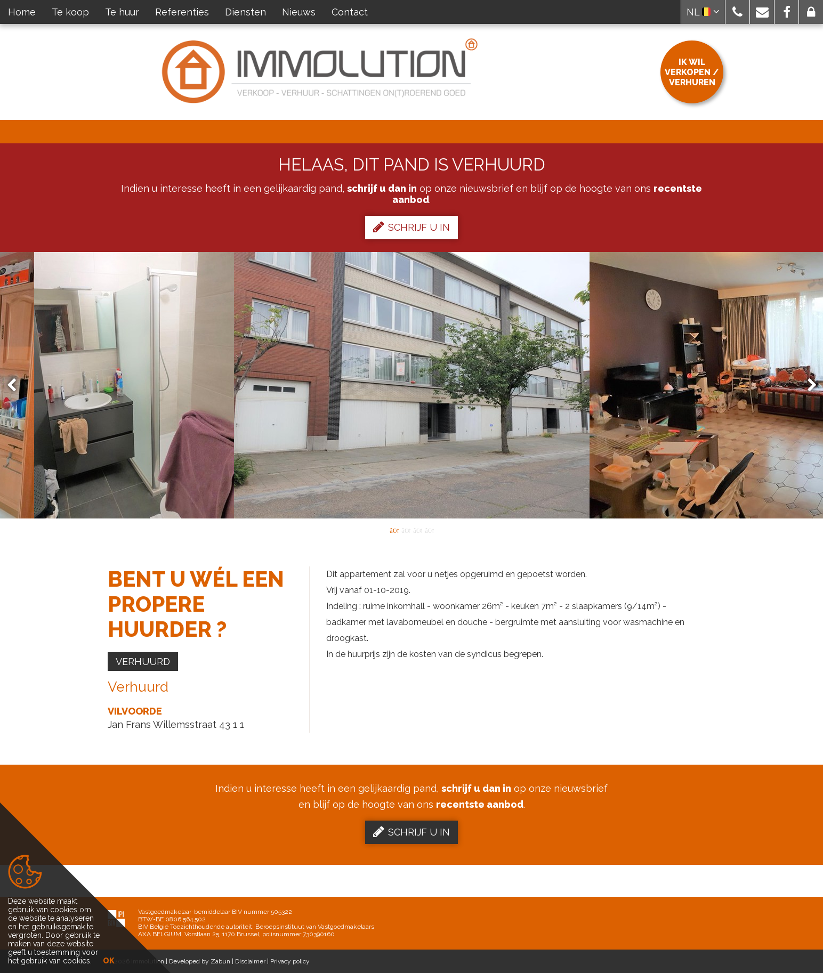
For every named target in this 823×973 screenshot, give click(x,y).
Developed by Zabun (199, 961)
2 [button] (405, 529)
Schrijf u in (411, 227)
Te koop (70, 12)
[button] (737, 12)
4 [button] (429, 529)
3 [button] (417, 529)
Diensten (245, 12)
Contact (350, 12)
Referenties (182, 12)
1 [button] (394, 529)
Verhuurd (143, 661)
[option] (412, 385)
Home (22, 12)
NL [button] (703, 12)
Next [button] (807, 385)
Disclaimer (250, 961)
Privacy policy (290, 961)
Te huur (122, 12)
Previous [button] (16, 385)
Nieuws (299, 12)
